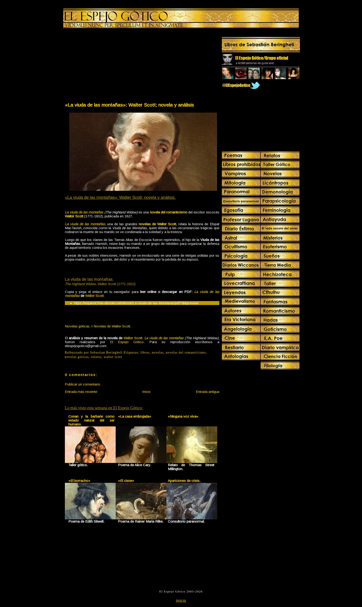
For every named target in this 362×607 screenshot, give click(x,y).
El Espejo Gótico (127, 342)
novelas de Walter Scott (157, 224)
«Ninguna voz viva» (183, 416)
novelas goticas (77, 357)
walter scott (113, 357)
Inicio (146, 392)
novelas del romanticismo (186, 352)
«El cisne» (126, 481)
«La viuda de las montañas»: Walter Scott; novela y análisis (129, 105)
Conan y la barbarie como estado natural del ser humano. (91, 420)
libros (145, 352)
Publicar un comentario (82, 384)
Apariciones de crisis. (184, 481)
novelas (158, 352)
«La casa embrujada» (134, 416)
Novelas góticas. (77, 326)
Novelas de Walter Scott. (112, 326)
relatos (96, 357)
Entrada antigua (207, 392)
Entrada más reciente (81, 392)
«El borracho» (79, 481)
